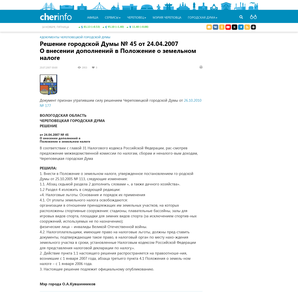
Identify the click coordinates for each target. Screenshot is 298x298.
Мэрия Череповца (167, 17)
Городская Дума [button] (202, 17)
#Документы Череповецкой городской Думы (75, 37)
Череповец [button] (136, 17)
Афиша (92, 17)
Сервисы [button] (113, 17)
